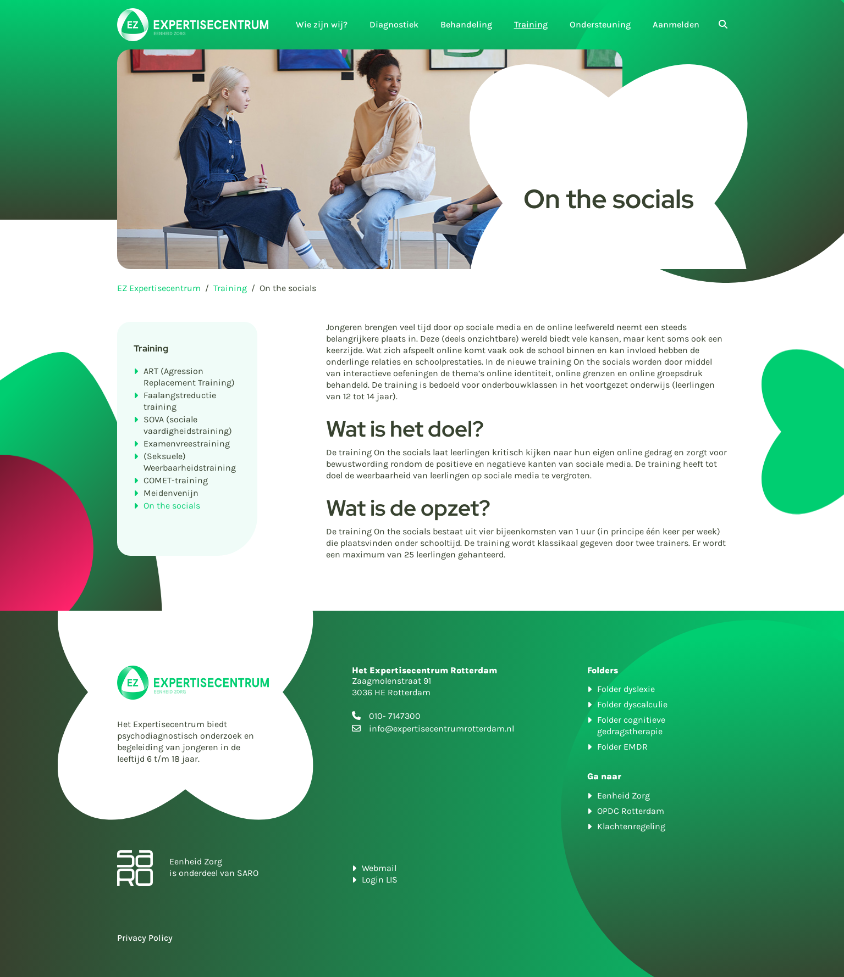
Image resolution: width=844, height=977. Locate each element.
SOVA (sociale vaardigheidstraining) (188, 425)
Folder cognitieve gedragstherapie (631, 725)
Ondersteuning (600, 24)
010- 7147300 (395, 716)
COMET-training (176, 480)
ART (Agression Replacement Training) (189, 377)
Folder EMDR (622, 746)
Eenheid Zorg (623, 795)
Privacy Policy (145, 938)
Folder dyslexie (626, 689)
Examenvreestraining (187, 443)
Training (531, 24)
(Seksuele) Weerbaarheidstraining (190, 462)
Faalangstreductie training (180, 401)
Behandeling (466, 24)
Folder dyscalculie (632, 704)
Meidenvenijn (171, 493)
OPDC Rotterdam (630, 811)
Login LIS (380, 879)
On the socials (172, 505)
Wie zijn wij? (321, 24)
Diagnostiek (393, 24)
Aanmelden (676, 24)
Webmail (379, 868)
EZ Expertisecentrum (159, 288)
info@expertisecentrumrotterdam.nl (441, 728)
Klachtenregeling (631, 826)
